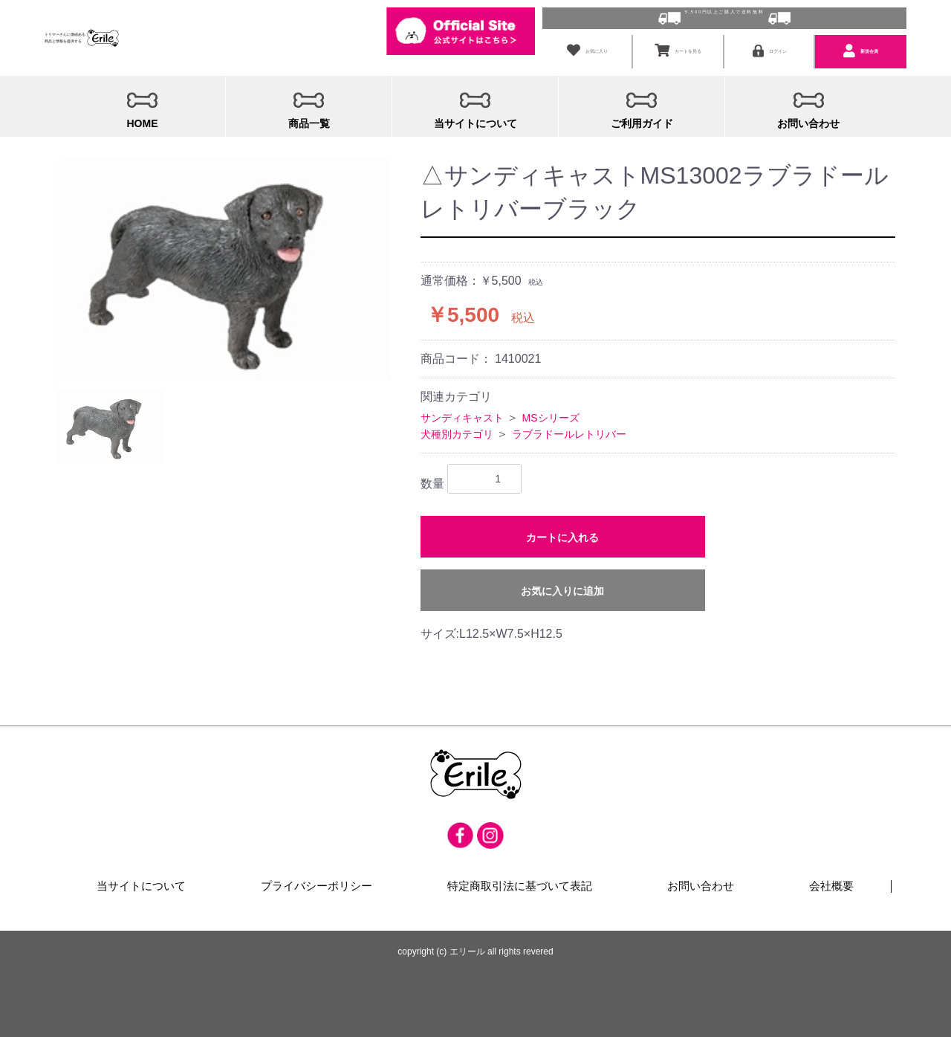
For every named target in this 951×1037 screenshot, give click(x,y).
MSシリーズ (551, 413)
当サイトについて (141, 883)
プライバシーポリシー (317, 883)
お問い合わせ (700, 883)
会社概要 (831, 883)
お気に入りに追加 (562, 587)
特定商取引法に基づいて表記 (519, 883)
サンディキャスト (462, 413)
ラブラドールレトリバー (569, 430)
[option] (224, 266)
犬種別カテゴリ (457, 430)
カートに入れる (562, 534)
